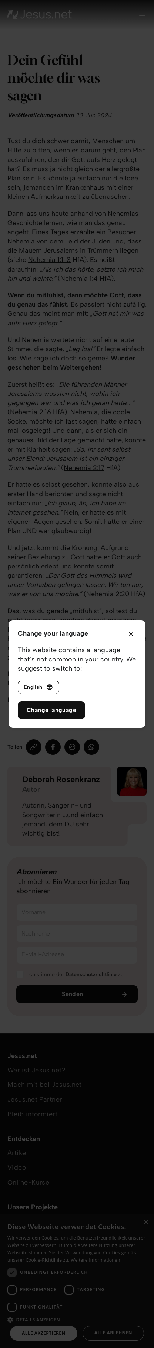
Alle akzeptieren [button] (44, 1333)
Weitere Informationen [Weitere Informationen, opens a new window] (95, 1260)
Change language (51, 709)
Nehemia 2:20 (107, 594)
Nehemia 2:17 (84, 468)
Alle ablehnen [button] (113, 1333)
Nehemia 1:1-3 (49, 260)
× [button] (145, 1222)
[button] (77, 1319)
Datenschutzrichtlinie (91, 974)
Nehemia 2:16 (30, 412)
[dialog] (77, 1281)
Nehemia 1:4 (79, 278)
